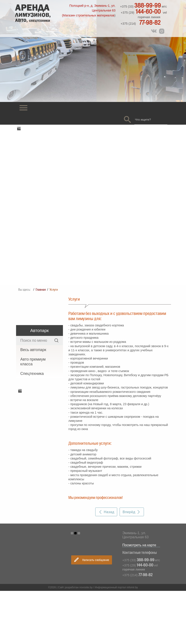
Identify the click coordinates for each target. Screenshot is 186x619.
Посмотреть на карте (141, 534)
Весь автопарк (33, 339)
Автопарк (39, 319)
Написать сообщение (91, 549)
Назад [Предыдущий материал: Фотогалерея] (106, 501)
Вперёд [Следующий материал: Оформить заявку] (132, 501)
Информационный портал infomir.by (116, 576)
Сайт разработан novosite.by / (76, 576)
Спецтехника (32, 363)
